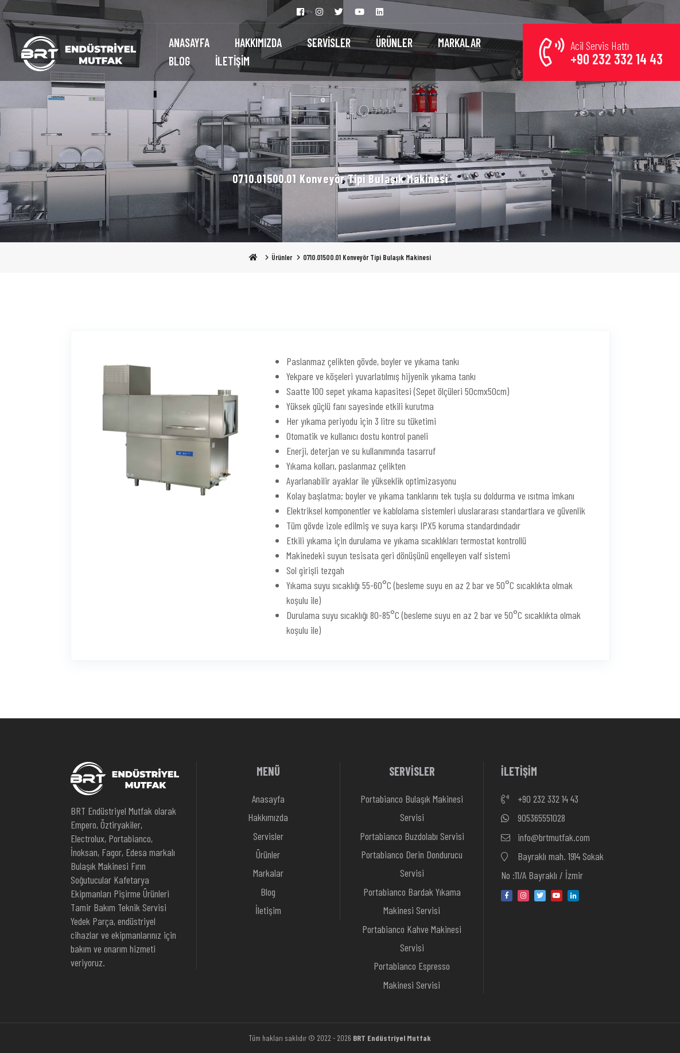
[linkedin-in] (573, 895)
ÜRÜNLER (394, 42)
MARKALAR (459, 42)
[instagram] (523, 895)
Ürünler (281, 257)
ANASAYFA (189, 42)
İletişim (268, 910)
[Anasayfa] (78, 52)
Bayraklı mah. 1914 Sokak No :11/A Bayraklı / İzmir (552, 864)
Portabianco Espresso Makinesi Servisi (412, 974)
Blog (268, 891)
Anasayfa (268, 798)
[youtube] (556, 895)
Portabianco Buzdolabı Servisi (412, 836)
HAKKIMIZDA (258, 42)
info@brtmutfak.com (545, 838)
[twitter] (540, 895)
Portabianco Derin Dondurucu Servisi (412, 863)
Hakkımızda (268, 817)
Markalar (268, 872)
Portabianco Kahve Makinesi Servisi (411, 938)
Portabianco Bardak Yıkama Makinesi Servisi (412, 900)
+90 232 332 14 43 (539, 799)
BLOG (179, 61)
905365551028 (533, 818)
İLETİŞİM (232, 61)
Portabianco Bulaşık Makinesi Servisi (411, 807)
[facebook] (506, 895)
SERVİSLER (329, 42)
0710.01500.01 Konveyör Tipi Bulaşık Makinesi (367, 257)
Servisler (268, 836)
